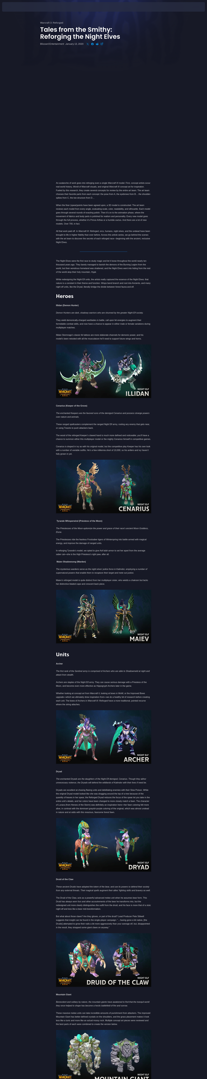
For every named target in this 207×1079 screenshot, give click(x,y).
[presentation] (12, 7)
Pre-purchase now (75, 987)
